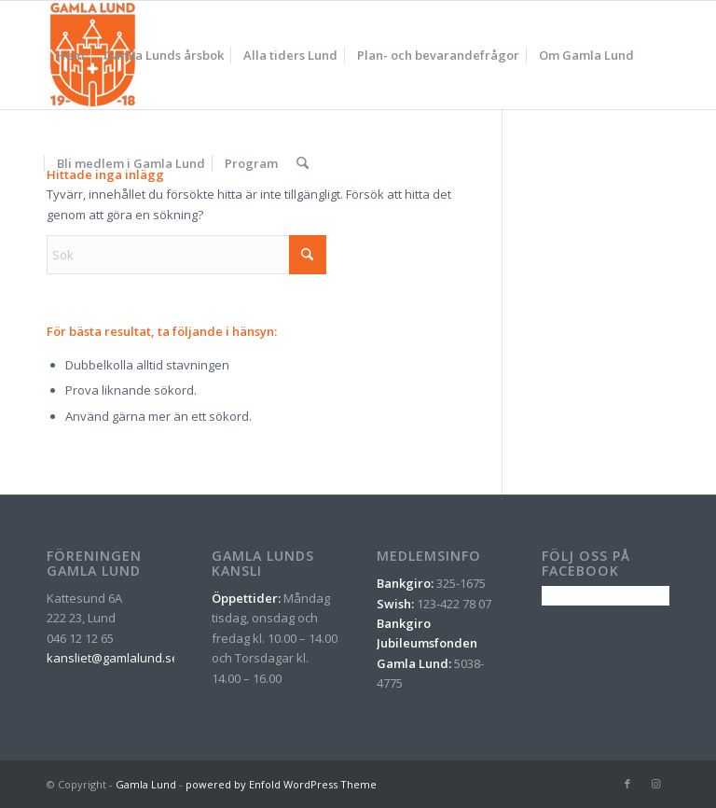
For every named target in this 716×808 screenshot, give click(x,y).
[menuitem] (70, 55)
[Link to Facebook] (627, 784)
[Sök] (302, 163)
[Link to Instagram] (655, 784)
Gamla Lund (146, 784)
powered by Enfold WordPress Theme (281, 784)
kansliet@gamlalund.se (113, 657)
